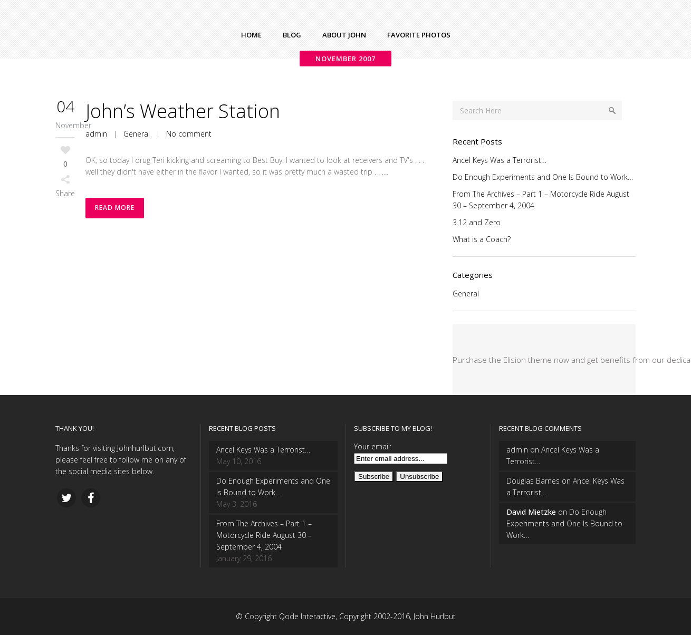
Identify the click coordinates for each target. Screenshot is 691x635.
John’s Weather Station (182, 111)
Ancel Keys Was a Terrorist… (499, 160)
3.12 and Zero (477, 222)
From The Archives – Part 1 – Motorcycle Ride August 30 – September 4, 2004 (264, 535)
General (136, 134)
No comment (189, 134)
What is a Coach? (482, 239)
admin (96, 134)
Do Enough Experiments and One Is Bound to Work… (543, 177)
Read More (115, 208)
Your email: (372, 446)
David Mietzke (531, 512)
